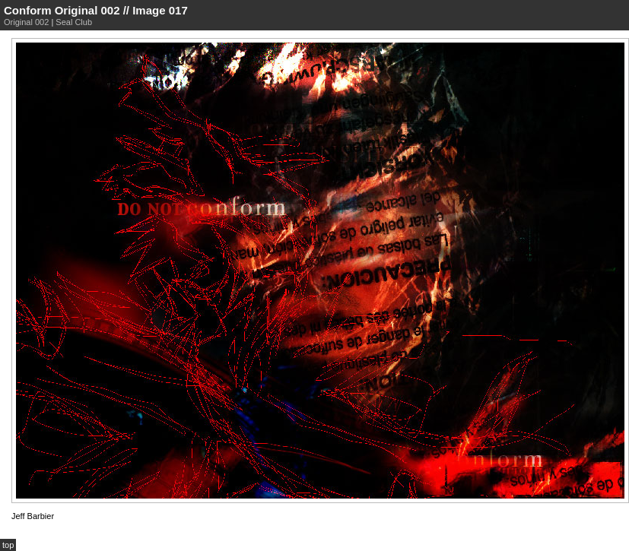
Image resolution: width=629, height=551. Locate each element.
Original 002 (26, 22)
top (8, 544)
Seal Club (74, 22)
